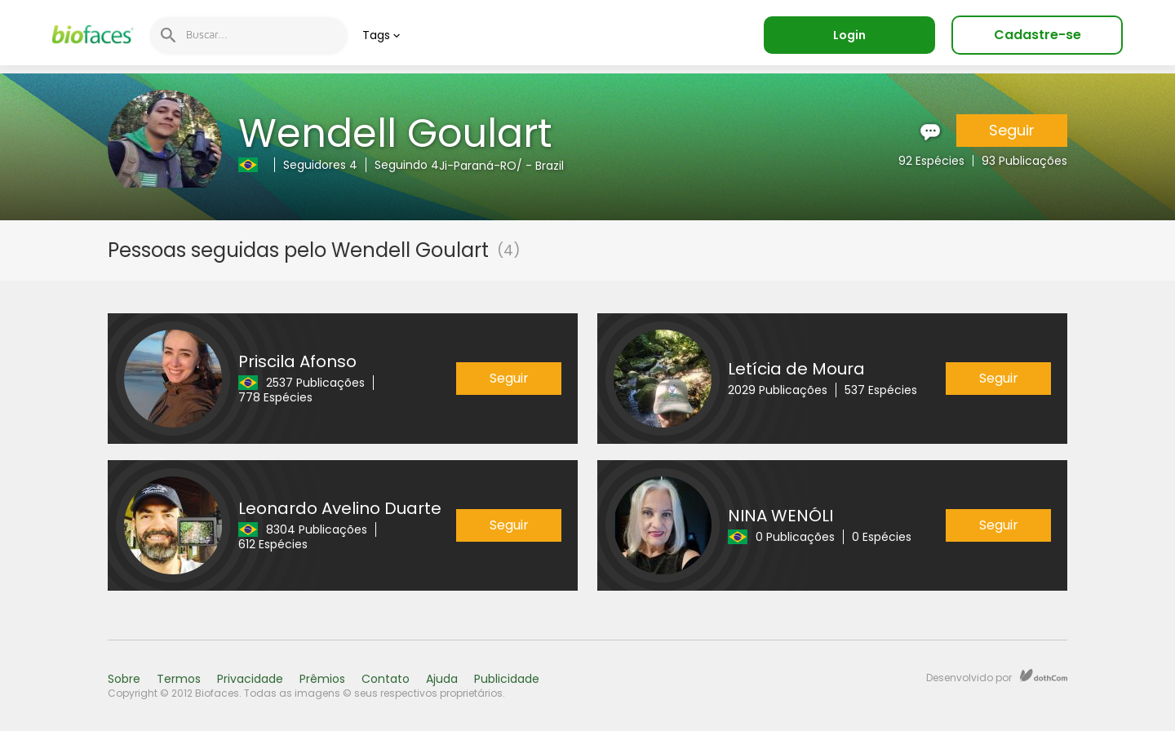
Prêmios (322, 679)
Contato (385, 679)
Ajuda (442, 679)
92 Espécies (931, 160)
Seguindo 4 (407, 164)
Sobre (124, 679)
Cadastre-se (1037, 34)
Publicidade (506, 679)
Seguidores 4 (320, 164)
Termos (179, 679)
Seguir (1012, 130)
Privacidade (250, 679)
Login (849, 35)
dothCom (1043, 675)
